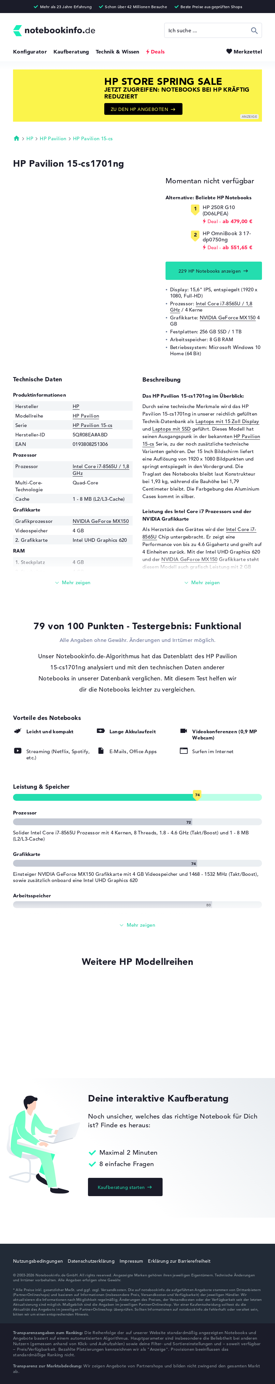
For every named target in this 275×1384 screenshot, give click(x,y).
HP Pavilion (53, 138)
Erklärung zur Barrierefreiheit (179, 1261)
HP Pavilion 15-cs (93, 138)
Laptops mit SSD (171, 429)
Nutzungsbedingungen (38, 1261)
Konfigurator (30, 51)
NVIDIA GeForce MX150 (228, 317)
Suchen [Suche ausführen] (255, 30)
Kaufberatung (71, 51)
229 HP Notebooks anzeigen (210, 271)
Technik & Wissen (117, 51)
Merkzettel (248, 51)
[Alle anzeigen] (137, 925)
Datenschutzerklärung (91, 1261)
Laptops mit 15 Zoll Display (227, 421)
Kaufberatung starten (121, 1187)
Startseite (16, 138)
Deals (158, 51)
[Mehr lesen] (73, 582)
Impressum (131, 1261)
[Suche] (213, 30)
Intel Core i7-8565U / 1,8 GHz (211, 306)
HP (29, 138)
